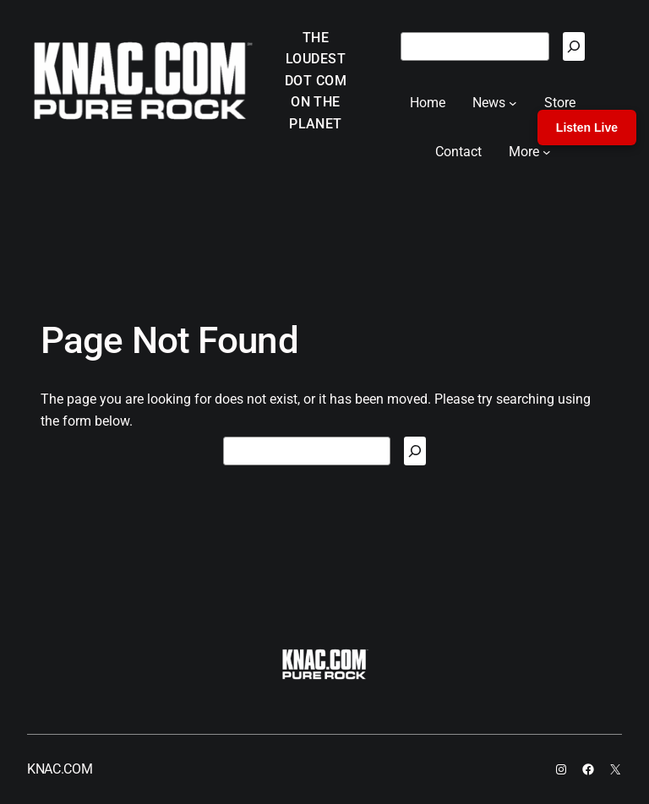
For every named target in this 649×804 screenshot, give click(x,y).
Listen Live (587, 127)
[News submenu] (513, 103)
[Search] (574, 46)
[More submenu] (547, 152)
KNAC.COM (59, 769)
